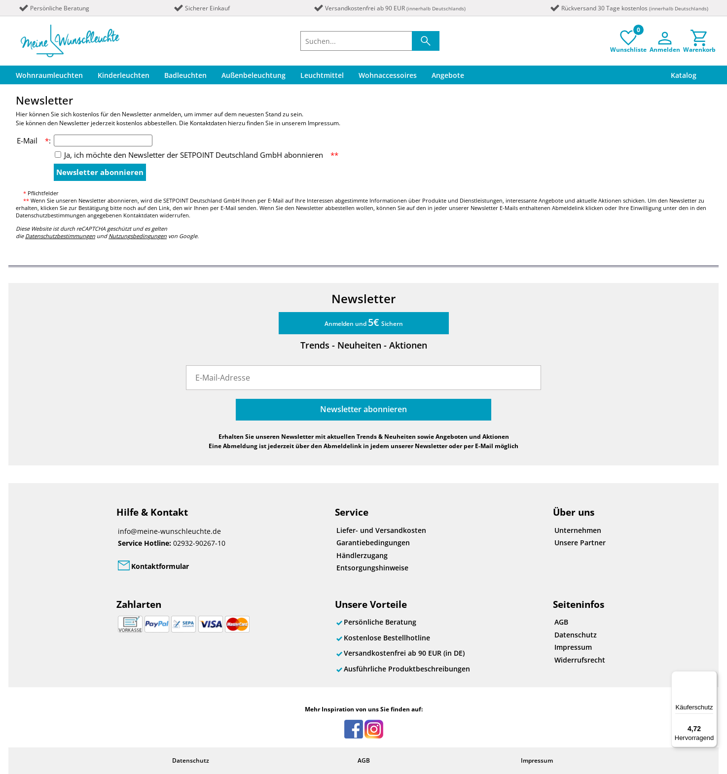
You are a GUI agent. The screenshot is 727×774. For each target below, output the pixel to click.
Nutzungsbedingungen (138, 236)
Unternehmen (577, 530)
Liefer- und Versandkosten (381, 530)
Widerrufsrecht (579, 660)
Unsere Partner (580, 542)
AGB (561, 622)
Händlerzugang (362, 555)
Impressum (573, 647)
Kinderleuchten (123, 75)
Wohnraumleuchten (49, 75)
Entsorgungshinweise (372, 567)
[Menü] (711, 677)
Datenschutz (575, 634)
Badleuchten (185, 75)
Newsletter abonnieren (100, 172)
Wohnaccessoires (388, 75)
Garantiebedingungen (373, 542)
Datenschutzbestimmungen (60, 236)
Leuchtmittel (322, 75)
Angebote (448, 75)
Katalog (683, 75)
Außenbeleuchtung (253, 75)
